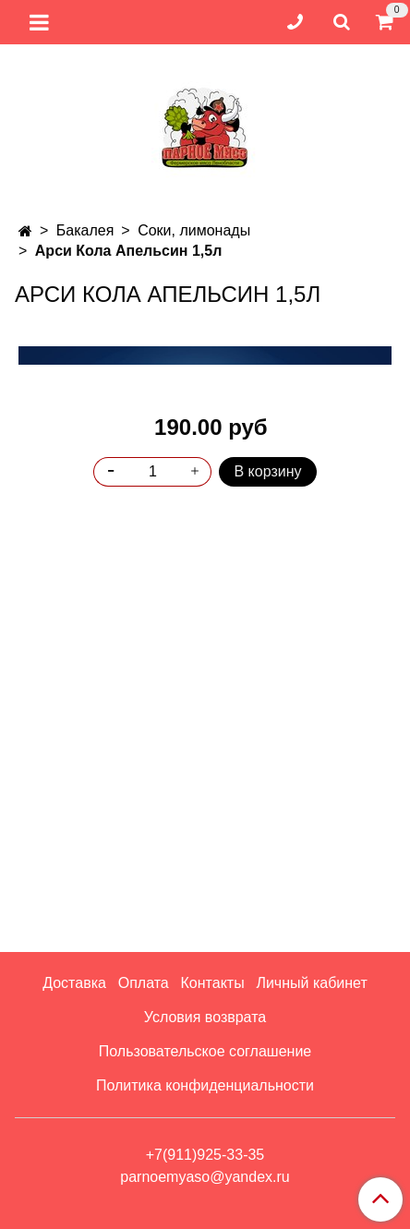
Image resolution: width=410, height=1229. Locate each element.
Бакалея (85, 230)
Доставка (74, 983)
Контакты (213, 983)
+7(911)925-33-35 (205, 1155)
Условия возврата (205, 1017)
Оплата (143, 983)
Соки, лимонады (194, 230)
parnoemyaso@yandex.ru (204, 1177)
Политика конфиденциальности (205, 1085)
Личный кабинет (311, 983)
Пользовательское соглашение (205, 1051)
